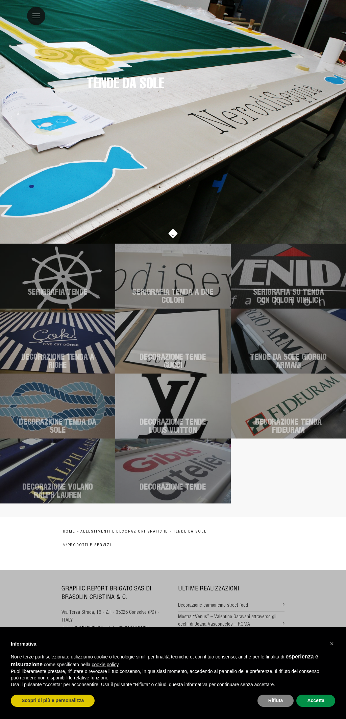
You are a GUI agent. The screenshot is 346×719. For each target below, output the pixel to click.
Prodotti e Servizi (90, 545)
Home (69, 532)
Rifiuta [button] (275, 700)
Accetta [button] (315, 700)
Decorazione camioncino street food (213, 605)
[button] (331, 643)
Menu (33, 12)
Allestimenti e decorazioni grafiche (124, 532)
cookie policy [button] (105, 664)
